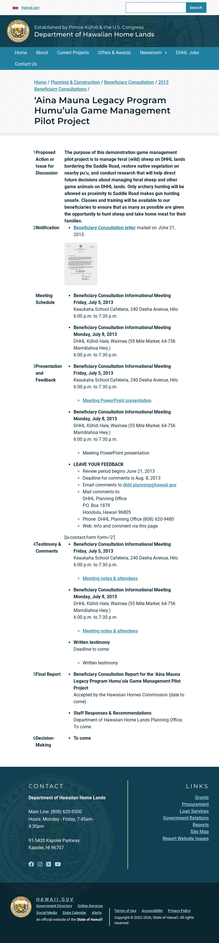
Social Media (46, 912)
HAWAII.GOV (55, 899)
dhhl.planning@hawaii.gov (150, 485)
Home (21, 52)
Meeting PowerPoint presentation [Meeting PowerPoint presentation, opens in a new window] (117, 400)
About (42, 52)
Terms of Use (125, 910)
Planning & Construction (75, 82)
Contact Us (26, 64)
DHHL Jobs (187, 52)
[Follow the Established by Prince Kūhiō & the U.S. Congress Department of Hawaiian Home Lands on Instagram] (40, 864)
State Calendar (74, 912)
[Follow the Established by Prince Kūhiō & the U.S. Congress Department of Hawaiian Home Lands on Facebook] (31, 864)
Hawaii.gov (30, 7)
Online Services (90, 906)
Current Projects (73, 52)
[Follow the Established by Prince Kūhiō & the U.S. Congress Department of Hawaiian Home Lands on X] (48, 864)
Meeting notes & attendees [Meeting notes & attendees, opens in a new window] (110, 578)
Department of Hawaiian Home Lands (94, 34)
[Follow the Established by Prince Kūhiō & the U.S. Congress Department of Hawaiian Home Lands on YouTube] (58, 864)
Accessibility (152, 910)
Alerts (97, 912)
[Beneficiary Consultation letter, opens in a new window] (105, 227)
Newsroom (151, 52)
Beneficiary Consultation (129, 82)
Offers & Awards (114, 52)
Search (196, 7)
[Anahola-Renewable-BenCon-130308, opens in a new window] (80, 263)
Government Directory (54, 906)
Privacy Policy (179, 910)
